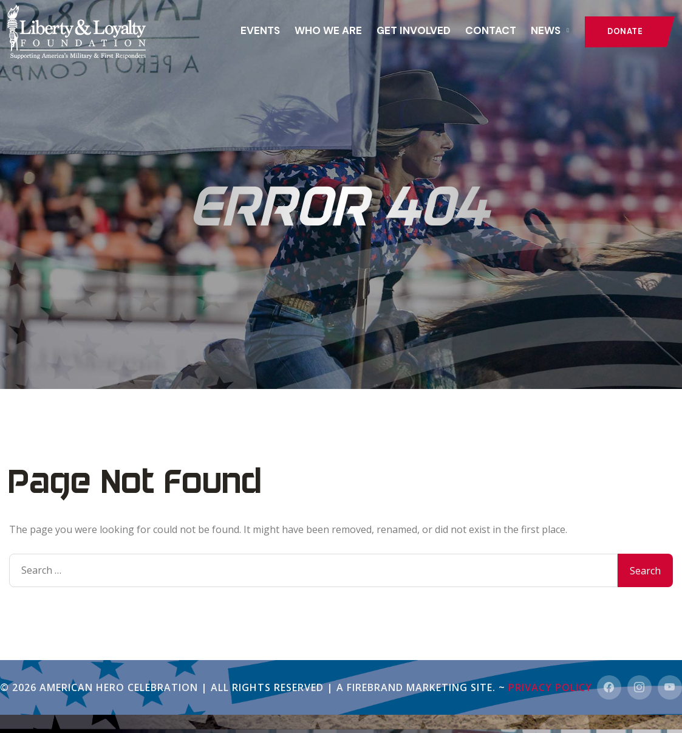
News (546, 30)
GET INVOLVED (414, 30)
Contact (490, 30)
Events (260, 30)
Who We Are (328, 30)
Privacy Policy (550, 687)
